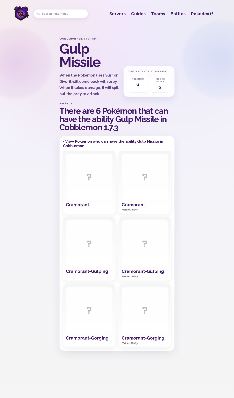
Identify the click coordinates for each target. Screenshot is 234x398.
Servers (117, 13)
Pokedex (204, 13)
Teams (158, 13)
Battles (178, 13)
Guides (138, 13)
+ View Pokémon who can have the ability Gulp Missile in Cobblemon (113, 143)
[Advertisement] (29, 88)
